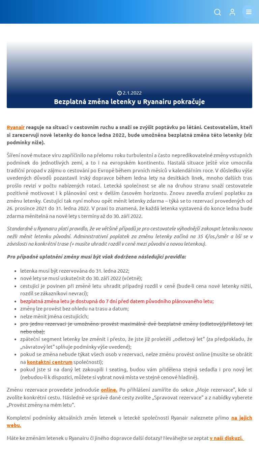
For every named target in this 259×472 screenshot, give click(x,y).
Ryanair (16, 127)
